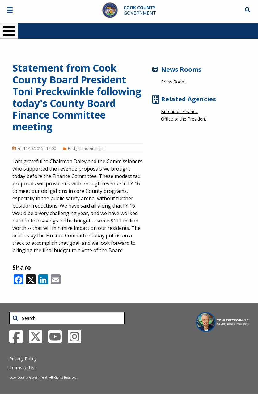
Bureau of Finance (179, 111)
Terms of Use (23, 368)
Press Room (173, 82)
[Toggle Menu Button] (9, 31)
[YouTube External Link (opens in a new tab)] (57, 336)
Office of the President (183, 119)
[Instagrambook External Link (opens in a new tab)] (77, 336)
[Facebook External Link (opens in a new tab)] (18, 336)
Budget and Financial (86, 148)
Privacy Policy (22, 359)
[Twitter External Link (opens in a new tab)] (38, 336)
